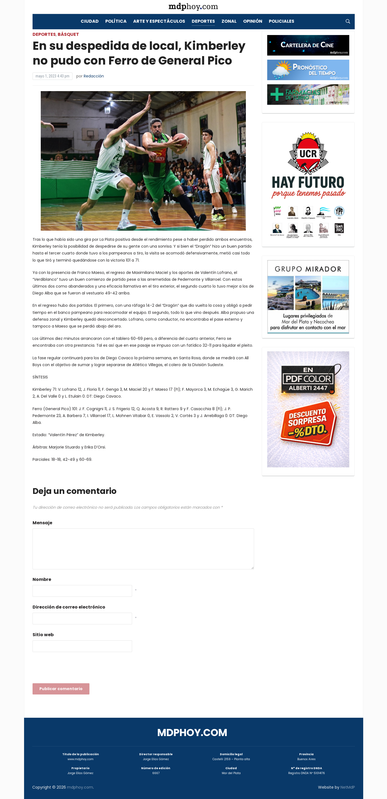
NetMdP (348, 787)
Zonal (229, 21)
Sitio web (43, 635)
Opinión (252, 21)
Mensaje (42, 523)
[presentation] (74, 669)
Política (116, 21)
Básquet (68, 34)
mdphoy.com (192, 733)
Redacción (94, 76)
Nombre (42, 579)
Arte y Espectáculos (159, 21)
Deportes (203, 21)
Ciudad (90, 21)
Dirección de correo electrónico (69, 607)
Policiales (281, 21)
